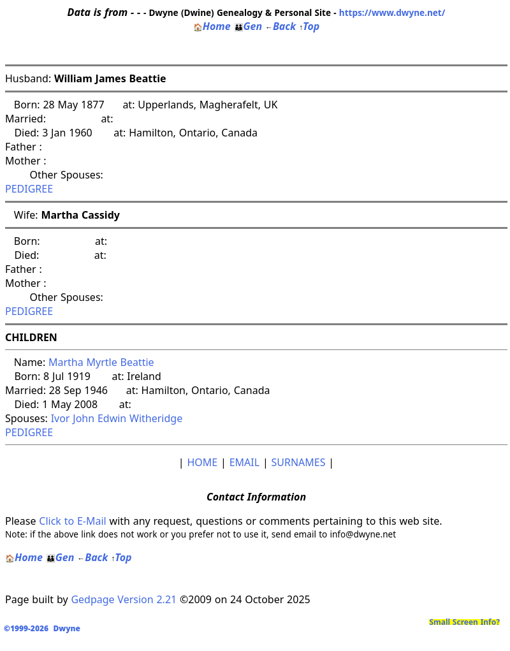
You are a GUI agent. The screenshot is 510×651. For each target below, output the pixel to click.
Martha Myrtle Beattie (101, 362)
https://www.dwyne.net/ (392, 12)
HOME (202, 462)
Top (309, 26)
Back (280, 26)
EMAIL (244, 462)
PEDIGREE (29, 189)
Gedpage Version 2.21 (124, 599)
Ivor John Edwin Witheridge (117, 418)
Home (212, 26)
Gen (248, 26)
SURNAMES (299, 462)
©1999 (44, 628)
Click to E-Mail (72, 521)
